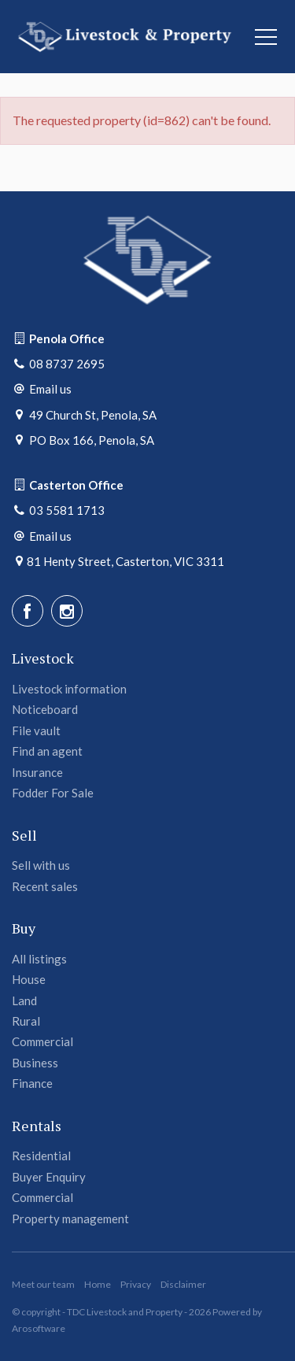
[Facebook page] (27, 611)
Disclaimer (183, 1284)
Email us (50, 389)
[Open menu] (266, 37)
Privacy (135, 1284)
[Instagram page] (67, 611)
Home (97, 1284)
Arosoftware (38, 1328)
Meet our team (43, 1284)
